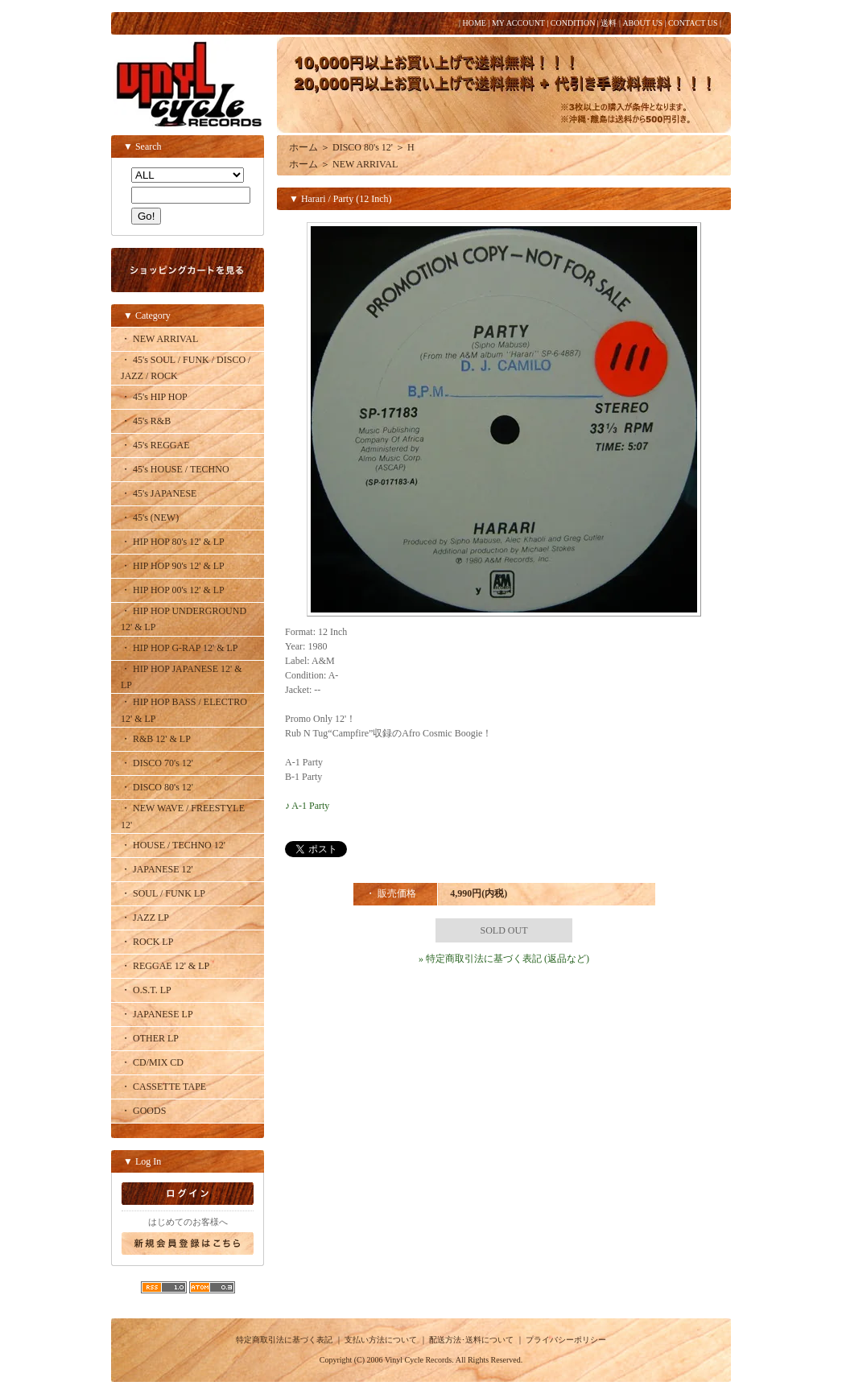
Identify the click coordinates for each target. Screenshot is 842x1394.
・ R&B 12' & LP (156, 738)
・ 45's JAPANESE (158, 493)
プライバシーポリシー (566, 1339)
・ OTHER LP (150, 1038)
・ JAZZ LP (145, 917)
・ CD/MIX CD (152, 1062)
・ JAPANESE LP (157, 1014)
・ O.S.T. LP (146, 990)
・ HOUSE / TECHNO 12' (173, 845)
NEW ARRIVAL (365, 164)
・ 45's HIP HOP (154, 396)
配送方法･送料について (471, 1339)
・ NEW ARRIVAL (159, 338)
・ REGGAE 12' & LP (165, 965)
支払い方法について (381, 1339)
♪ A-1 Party (307, 805)
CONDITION (573, 23)
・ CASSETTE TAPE (163, 1086)
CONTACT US (693, 23)
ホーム (303, 147)
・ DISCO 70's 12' (157, 763)
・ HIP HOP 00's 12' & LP (173, 590)
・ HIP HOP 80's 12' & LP (173, 541)
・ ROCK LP (147, 941)
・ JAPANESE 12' (157, 869)
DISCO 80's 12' (362, 147)
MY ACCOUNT (518, 23)
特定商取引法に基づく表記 (284, 1339)
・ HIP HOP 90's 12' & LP (173, 565)
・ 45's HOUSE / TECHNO (175, 469)
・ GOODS (143, 1110)
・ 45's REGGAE (155, 445)
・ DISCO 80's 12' (157, 787)
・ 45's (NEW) (150, 517)
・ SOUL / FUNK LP (163, 893)
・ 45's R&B (146, 421)
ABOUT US (642, 23)
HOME (473, 23)
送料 (609, 23)
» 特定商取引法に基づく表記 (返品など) (504, 958)
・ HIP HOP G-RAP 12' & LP (179, 648)
